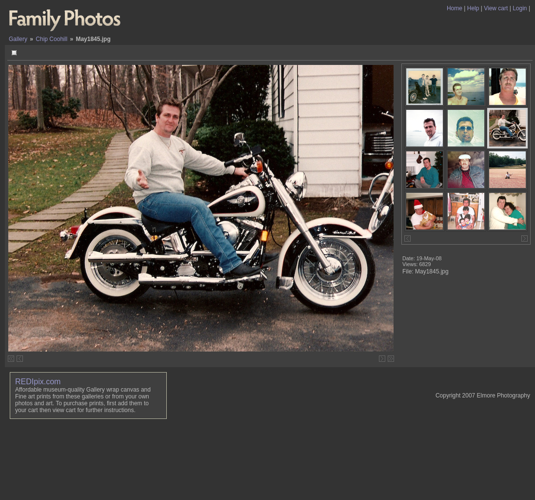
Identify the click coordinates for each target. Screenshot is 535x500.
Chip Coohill (51, 39)
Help (473, 8)
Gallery (18, 39)
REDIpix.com (37, 381)
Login (520, 8)
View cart (496, 8)
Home (454, 8)
